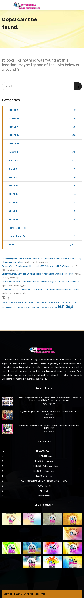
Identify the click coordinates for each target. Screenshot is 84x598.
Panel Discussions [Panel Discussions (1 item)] (19, 307)
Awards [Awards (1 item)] (4, 302)
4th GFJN (42, 177)
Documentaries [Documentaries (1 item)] (12, 302)
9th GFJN (42, 219)
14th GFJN (42, 143)
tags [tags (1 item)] (56, 307)
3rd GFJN (42, 169)
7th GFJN (42, 202)
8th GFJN (42, 211)
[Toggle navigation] (81, 3)
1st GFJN (42, 152)
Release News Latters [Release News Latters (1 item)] (32, 307)
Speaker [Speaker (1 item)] (51, 307)
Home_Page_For (42, 236)
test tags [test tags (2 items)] (65, 306)
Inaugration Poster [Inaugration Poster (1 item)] (54, 302)
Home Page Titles (42, 227)
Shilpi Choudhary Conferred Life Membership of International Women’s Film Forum (37, 274)
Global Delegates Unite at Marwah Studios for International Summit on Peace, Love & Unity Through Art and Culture (49, 399)
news (42, 244)
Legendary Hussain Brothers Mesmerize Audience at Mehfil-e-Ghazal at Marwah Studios (40, 289)
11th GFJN (42, 118)
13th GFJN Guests (44, 476)
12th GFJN (42, 127)
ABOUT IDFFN (44, 486)
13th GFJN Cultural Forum (44, 471)
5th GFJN (42, 185)
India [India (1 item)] (62, 302)
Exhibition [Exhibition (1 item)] (21, 302)
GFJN (23, 594)
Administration (44, 496)
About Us (44, 491)
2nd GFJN (42, 160)
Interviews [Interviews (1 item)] (68, 302)
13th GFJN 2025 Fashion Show (44, 466)
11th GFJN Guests (44, 451)
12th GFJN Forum (44, 456)
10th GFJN (42, 110)
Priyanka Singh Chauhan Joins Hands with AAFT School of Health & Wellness (36, 266)
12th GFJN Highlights (44, 461)
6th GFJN (42, 194)
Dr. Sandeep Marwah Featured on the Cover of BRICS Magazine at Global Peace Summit (40, 282)
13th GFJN (42, 135)
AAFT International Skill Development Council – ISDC (44, 481)
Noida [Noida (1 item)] (10, 307)
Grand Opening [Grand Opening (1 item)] (41, 302)
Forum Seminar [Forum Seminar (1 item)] (30, 302)
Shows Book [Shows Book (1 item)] (44, 307)
